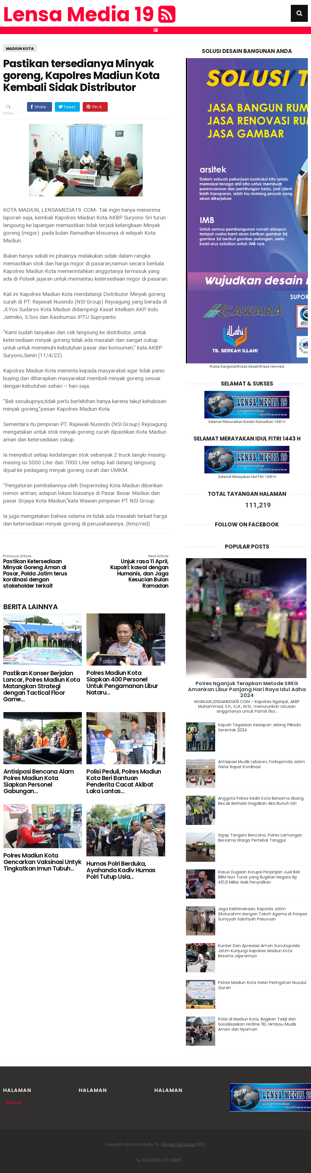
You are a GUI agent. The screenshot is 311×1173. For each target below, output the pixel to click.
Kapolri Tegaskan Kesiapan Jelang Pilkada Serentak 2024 (259, 727)
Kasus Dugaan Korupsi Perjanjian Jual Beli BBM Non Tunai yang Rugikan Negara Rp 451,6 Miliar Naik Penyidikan (259, 877)
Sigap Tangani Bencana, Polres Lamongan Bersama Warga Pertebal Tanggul (260, 837)
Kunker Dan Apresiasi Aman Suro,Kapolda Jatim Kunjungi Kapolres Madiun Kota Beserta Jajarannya (259, 951)
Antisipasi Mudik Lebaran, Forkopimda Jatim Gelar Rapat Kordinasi (261, 764)
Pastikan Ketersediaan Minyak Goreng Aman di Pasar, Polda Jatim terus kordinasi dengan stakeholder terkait (36, 572)
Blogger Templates (178, 1144)
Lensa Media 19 (89, 14)
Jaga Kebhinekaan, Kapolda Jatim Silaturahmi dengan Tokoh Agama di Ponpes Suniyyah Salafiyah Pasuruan (262, 914)
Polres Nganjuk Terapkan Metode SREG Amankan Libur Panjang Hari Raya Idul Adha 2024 (247, 689)
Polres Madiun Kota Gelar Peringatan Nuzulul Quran (262, 985)
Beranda (13, 1102)
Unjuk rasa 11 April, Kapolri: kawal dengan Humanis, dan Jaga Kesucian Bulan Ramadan (135, 572)
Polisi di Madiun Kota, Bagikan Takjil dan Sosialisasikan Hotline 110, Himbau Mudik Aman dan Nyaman (257, 1024)
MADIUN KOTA (20, 48)
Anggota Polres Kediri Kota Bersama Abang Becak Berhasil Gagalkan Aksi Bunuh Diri (261, 800)
